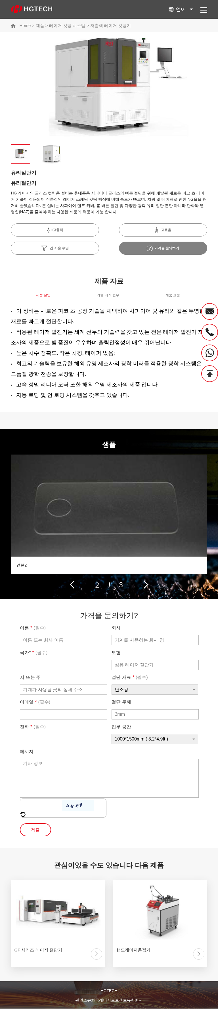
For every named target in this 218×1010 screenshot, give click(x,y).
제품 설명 (43, 296)
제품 (40, 25)
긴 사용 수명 (55, 248)
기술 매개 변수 (108, 296)
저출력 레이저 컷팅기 (110, 25)
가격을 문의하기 (163, 248)
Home (25, 25)
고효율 (163, 230)
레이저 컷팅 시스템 (67, 25)
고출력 (55, 230)
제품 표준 (172, 296)
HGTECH (108, 992)
